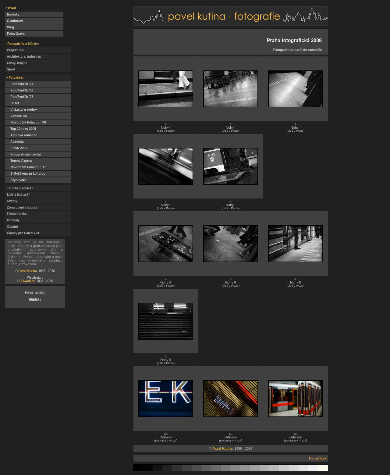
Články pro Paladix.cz (22, 233)
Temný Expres (18, 160)
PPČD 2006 (16, 148)
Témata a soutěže (19, 188)
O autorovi (14, 21)
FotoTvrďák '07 (19, 96)
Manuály (12, 220)
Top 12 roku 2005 (20, 128)
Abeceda (14, 141)
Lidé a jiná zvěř (17, 194)
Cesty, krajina (16, 63)
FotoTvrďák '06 (19, 90)
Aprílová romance (21, 135)
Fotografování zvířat (23, 154)
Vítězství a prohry (21, 109)
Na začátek (317, 458)
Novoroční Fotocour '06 (25, 122)
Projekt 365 (14, 50)
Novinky (12, 14)
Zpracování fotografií (21, 207)
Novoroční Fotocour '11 (25, 167)
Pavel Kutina (28, 271)
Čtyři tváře (15, 180)
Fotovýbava (15, 33)
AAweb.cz (27, 281)
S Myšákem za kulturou (25, 173)
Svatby (11, 201)
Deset (12, 103)
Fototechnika (16, 214)
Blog (9, 27)
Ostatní (11, 226)
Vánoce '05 (16, 116)
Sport (10, 69)
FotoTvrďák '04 (19, 84)
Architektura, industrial (23, 56)
